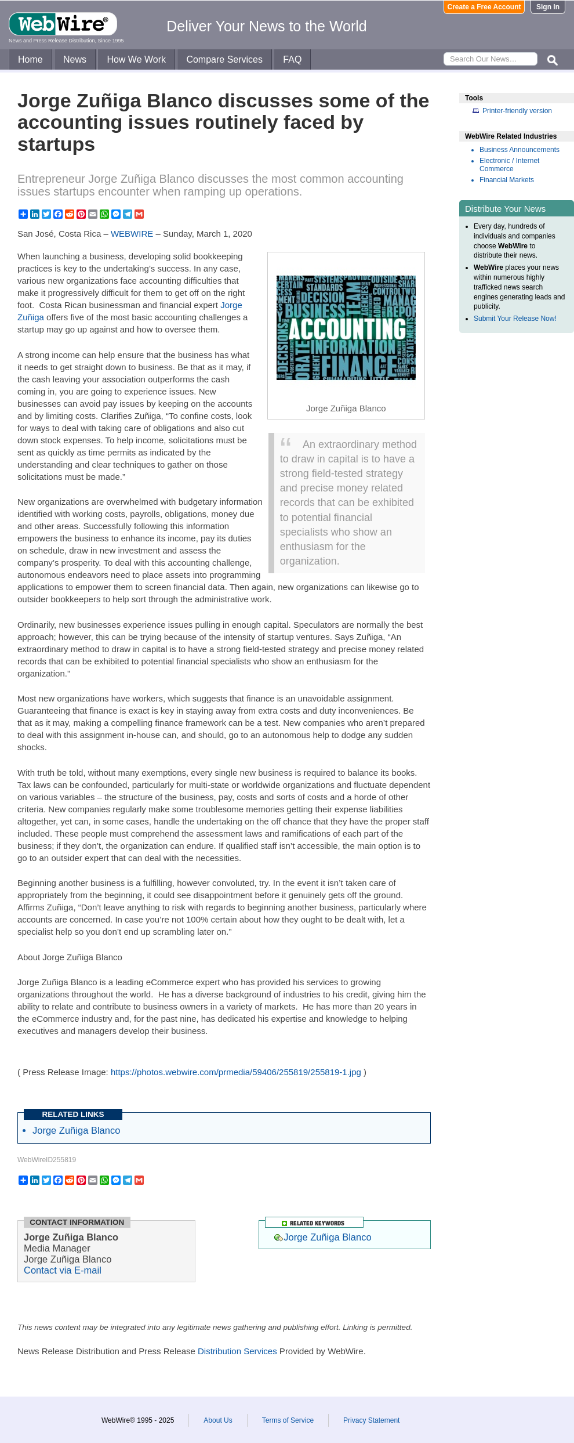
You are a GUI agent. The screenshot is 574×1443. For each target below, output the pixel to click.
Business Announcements (519, 150)
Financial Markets (506, 180)
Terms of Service (288, 1420)
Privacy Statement (371, 1420)
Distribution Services (237, 1351)
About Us (218, 1420)
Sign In (548, 7)
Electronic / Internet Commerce (509, 165)
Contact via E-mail (62, 1270)
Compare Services (224, 59)
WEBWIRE (132, 233)
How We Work (136, 59)
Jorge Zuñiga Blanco (76, 1130)
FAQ (292, 59)
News (74, 59)
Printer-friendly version (517, 111)
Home (30, 59)
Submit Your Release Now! (515, 318)
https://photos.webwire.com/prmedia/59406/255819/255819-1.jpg (236, 1072)
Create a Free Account (484, 7)
